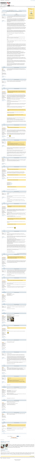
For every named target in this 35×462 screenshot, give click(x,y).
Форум (9, 5)
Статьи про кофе (5, 5)
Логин (31, 0)
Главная (1, 5)
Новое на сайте (12, 5)
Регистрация (33, 0)
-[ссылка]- (12, 183)
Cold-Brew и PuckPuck (4, 449)
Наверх (4, 66)
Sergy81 (33, 18)
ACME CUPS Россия (7, 0)
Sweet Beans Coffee (2, 0)
